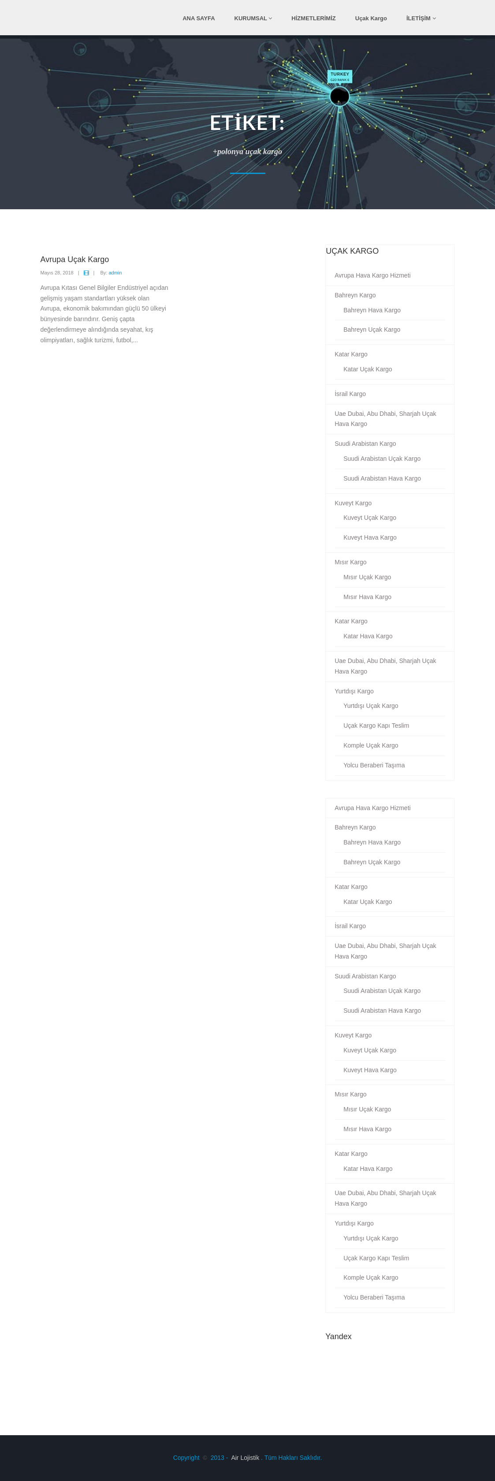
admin (115, 272)
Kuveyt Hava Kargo (370, 537)
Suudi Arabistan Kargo (365, 443)
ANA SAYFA (198, 18)
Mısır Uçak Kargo (367, 577)
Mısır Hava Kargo (367, 596)
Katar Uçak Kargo (367, 369)
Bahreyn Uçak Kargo (371, 329)
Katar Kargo (351, 354)
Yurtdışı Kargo (354, 691)
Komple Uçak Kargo (370, 745)
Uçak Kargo (371, 18)
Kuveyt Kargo (353, 503)
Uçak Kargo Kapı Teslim (376, 725)
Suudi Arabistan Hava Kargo (382, 478)
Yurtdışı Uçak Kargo (370, 705)
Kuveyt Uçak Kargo (369, 517)
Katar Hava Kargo (367, 636)
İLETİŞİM (421, 18)
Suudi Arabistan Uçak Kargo (382, 458)
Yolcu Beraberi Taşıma (374, 765)
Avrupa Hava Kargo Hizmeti (372, 275)
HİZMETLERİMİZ (313, 18)
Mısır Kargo (350, 562)
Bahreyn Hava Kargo (372, 310)
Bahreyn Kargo (355, 295)
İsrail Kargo (350, 393)
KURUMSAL (253, 18)
